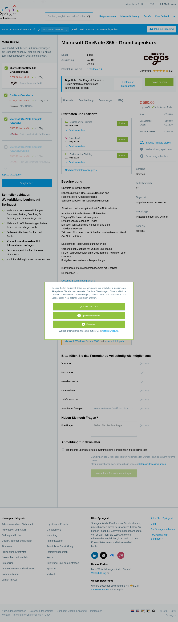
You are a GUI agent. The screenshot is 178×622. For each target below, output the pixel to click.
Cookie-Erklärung (110, 331)
